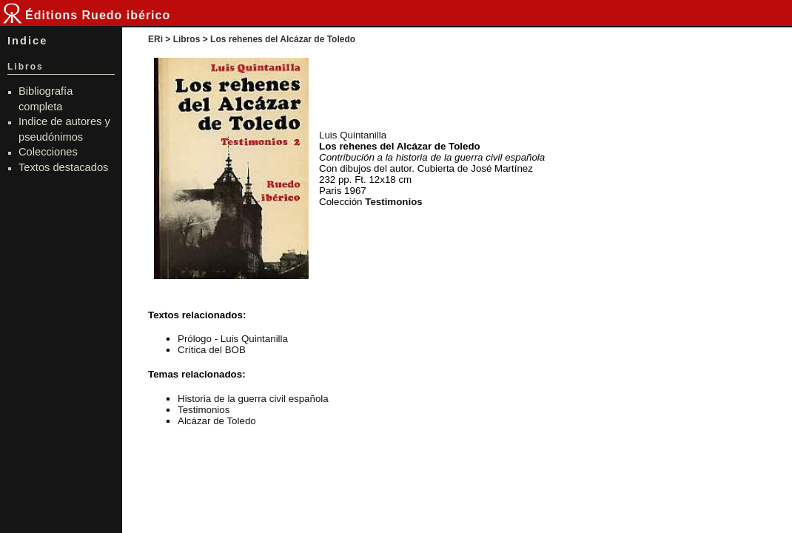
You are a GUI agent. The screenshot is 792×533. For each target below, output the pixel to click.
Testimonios (203, 409)
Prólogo (195, 338)
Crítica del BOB (212, 349)
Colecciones (48, 152)
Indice (27, 41)
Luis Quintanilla (352, 135)
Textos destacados (63, 167)
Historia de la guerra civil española (253, 398)
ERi (155, 39)
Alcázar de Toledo (217, 420)
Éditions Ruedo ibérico (97, 15)
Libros (187, 39)
